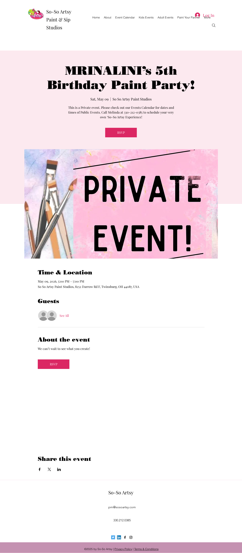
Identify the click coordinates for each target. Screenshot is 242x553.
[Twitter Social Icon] (113, 537)
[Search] (214, 25)
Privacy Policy (123, 549)
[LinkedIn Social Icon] (119, 537)
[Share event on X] (49, 469)
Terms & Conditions (146, 549)
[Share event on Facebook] (40, 469)
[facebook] (125, 537)
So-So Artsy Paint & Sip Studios (58, 19)
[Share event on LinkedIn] (59, 469)
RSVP (121, 132)
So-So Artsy (120, 492)
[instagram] (131, 537)
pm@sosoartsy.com (122, 507)
